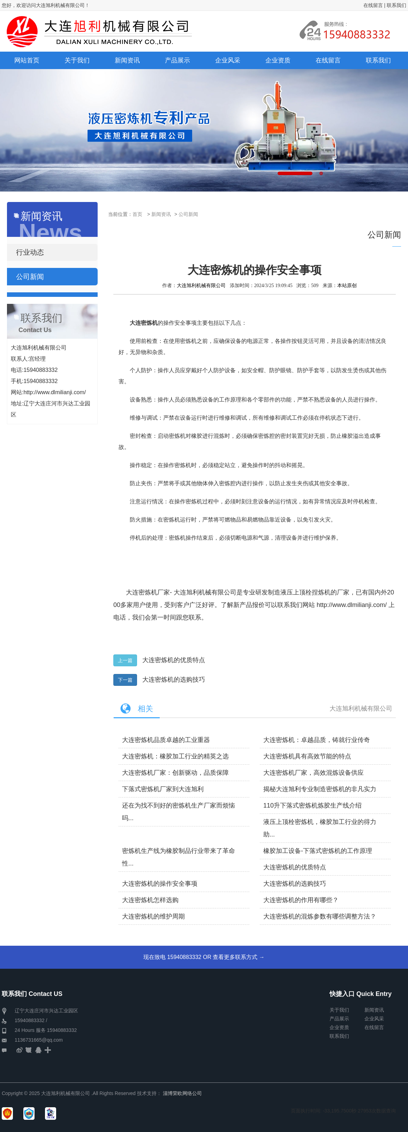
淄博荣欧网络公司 (182, 1093)
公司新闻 (188, 214)
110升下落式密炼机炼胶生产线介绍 (312, 805)
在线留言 (373, 5)
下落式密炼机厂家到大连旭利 (163, 789)
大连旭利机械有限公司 (201, 285)
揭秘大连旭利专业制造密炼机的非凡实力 (319, 789)
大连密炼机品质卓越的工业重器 (166, 739)
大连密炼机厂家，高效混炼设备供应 (313, 772)
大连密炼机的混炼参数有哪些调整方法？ (319, 916)
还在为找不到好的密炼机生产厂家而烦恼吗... (178, 812)
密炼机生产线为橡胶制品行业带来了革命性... (178, 857)
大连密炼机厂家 (148, 592)
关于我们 (339, 1010)
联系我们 (396, 5)
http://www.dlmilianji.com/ (352, 604)
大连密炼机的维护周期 (153, 916)
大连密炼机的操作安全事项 (159, 883)
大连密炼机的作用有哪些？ (301, 900)
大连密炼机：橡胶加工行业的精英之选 (175, 756)
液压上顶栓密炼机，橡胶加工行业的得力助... (319, 828)
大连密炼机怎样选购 (150, 900)
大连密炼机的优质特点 (173, 660)
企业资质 (339, 1027)
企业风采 (374, 1018)
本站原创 (347, 285)
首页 (137, 214)
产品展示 (339, 1018)
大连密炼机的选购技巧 (173, 679)
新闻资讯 (161, 214)
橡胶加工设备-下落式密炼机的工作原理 (317, 850)
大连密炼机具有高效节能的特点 (307, 756)
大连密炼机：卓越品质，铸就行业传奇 (316, 739)
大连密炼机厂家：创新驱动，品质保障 (175, 772)
